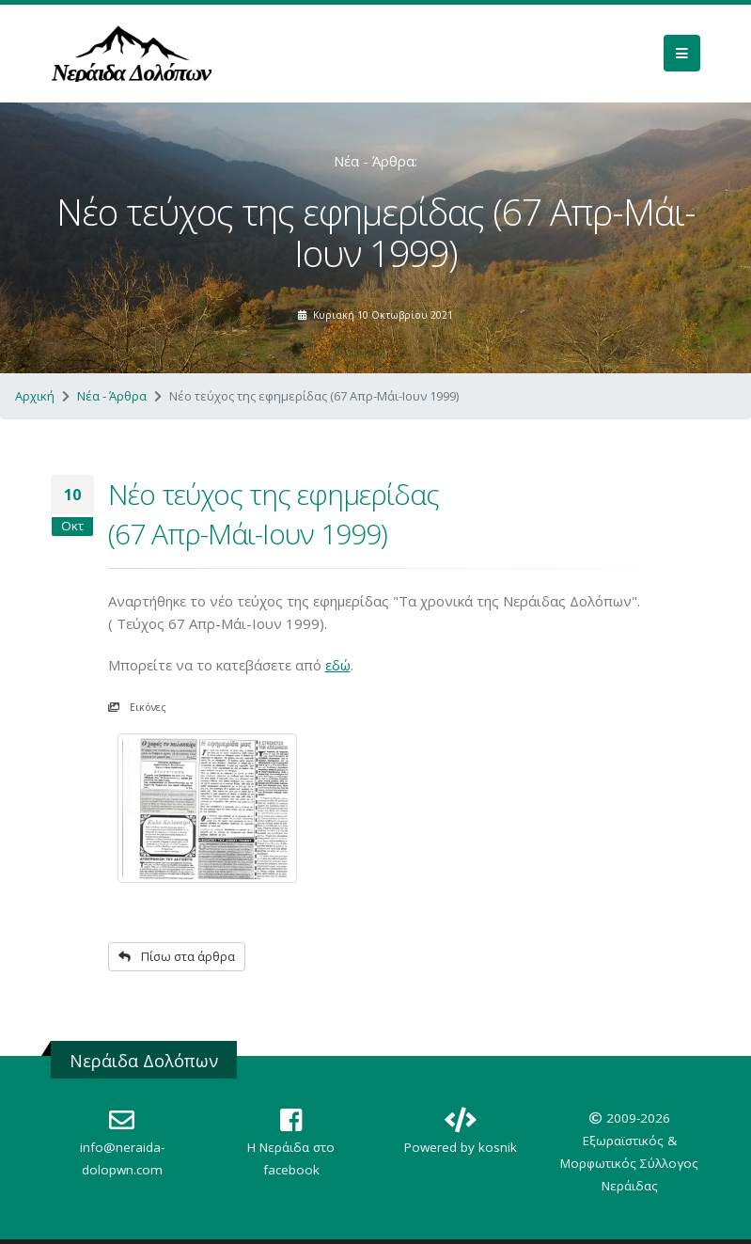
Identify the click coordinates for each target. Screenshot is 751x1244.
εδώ (338, 664)
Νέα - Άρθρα (112, 395)
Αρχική (35, 395)
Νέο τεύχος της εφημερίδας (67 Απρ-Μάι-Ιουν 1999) (273, 514)
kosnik (497, 1147)
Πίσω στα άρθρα (176, 956)
